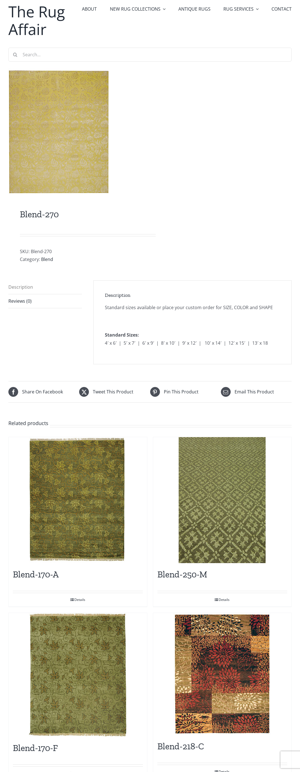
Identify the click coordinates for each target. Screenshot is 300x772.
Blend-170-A (36, 574)
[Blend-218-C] (222, 674)
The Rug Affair (36, 20)
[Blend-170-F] (78, 675)
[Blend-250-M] (222, 500)
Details (79, 599)
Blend (47, 259)
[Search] (15, 55)
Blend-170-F (35, 748)
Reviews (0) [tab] (20, 301)
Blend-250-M (182, 574)
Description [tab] (20, 287)
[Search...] (150, 55)
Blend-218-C (180, 746)
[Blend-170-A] (78, 500)
